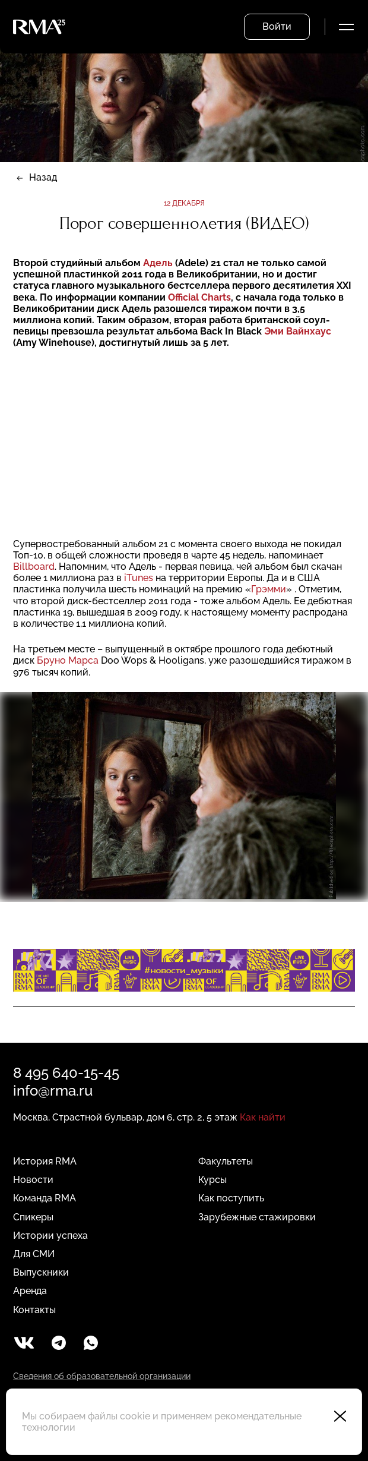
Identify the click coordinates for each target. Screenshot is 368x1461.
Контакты (34, 1309)
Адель (158, 263)
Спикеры (33, 1217)
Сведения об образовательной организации (102, 1376)
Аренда (30, 1290)
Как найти (262, 1117)
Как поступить (231, 1198)
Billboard (34, 566)
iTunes (140, 577)
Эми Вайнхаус (297, 331)
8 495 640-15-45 (66, 1072)
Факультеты (225, 1161)
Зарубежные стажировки (257, 1217)
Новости (33, 1179)
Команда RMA (44, 1198)
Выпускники (41, 1272)
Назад (43, 177)
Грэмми (268, 589)
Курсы (212, 1179)
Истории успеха (50, 1235)
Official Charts (199, 297)
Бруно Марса (69, 660)
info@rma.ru (53, 1090)
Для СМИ (34, 1254)
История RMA (45, 1161)
